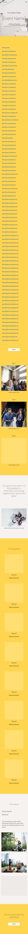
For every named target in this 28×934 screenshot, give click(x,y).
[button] (2, 2)
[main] (14, 13)
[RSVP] (14, 349)
